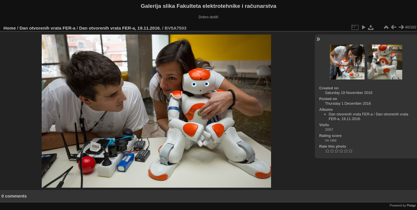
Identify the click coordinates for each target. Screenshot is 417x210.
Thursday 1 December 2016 (348, 103)
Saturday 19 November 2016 (348, 92)
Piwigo (411, 205)
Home (9, 28)
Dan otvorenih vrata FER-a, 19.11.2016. (120, 28)
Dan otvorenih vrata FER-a (48, 28)
